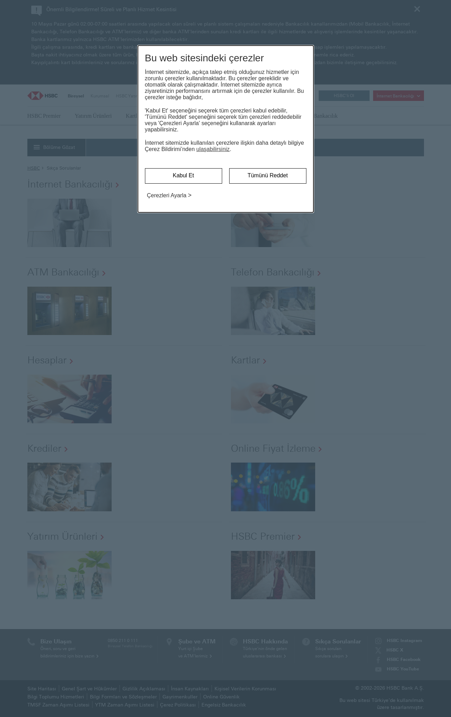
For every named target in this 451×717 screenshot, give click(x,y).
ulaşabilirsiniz (213, 149)
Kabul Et (183, 175)
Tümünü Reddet (267, 175)
